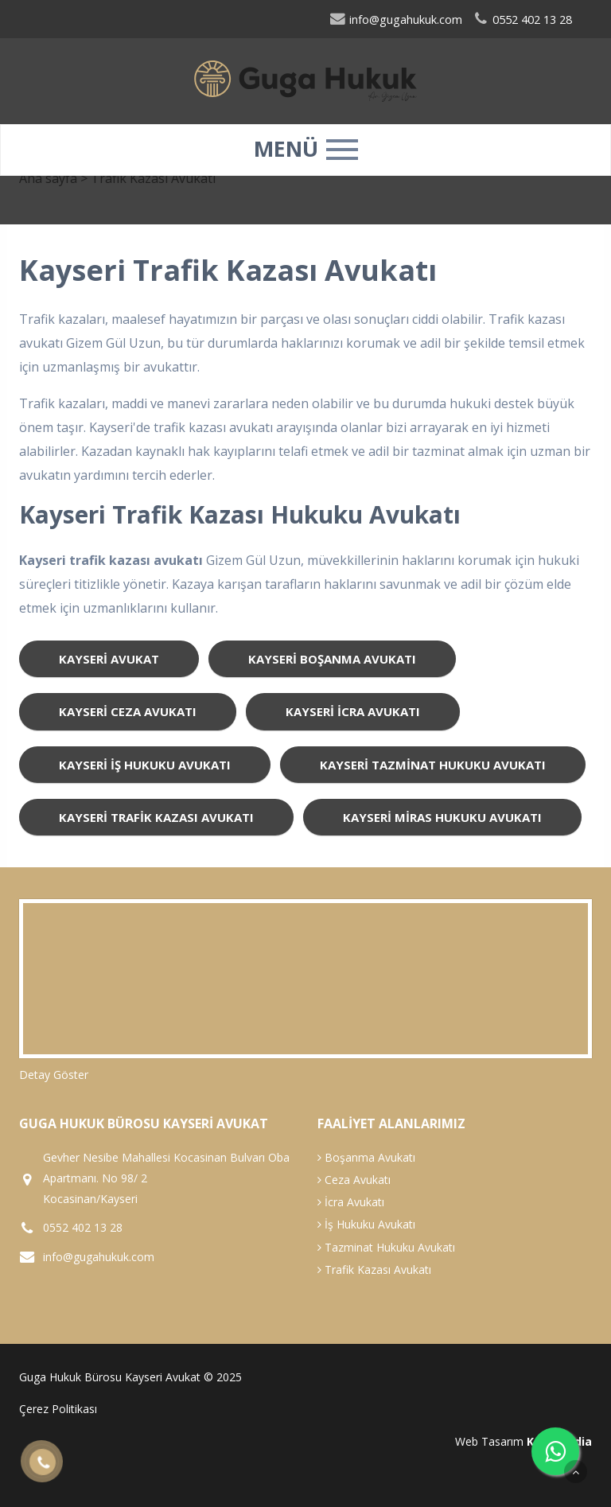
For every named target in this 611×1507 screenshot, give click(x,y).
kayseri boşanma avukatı (332, 659)
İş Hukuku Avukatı (366, 1224)
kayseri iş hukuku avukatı (145, 765)
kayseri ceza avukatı (128, 711)
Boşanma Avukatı (366, 1157)
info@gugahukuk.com (396, 19)
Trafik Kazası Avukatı (374, 1269)
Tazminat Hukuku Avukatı (386, 1247)
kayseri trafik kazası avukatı (156, 817)
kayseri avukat (109, 659)
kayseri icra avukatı (353, 711)
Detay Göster (53, 1074)
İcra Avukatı (350, 1201)
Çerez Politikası (58, 1408)
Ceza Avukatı (354, 1179)
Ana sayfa (48, 178)
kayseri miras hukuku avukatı (442, 817)
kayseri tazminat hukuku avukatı (433, 765)
